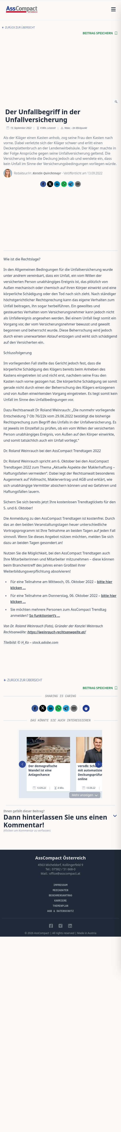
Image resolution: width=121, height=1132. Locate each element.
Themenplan (60, 906)
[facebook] (43, 184)
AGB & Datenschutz (60, 911)
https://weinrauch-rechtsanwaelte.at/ (57, 632)
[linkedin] (57, 184)
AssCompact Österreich (60, 858)
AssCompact (41, 933)
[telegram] (71, 184)
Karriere (60, 900)
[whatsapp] (64, 184)
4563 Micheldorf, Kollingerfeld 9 (60, 865)
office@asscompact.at (64, 873)
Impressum (61, 885)
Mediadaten (60, 890)
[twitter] (50, 184)
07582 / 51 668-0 (63, 869)
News (67, 127)
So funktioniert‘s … (44, 615)
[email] (78, 184)
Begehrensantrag (60, 895)
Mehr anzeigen (85, 795)
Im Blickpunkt (80, 127)
